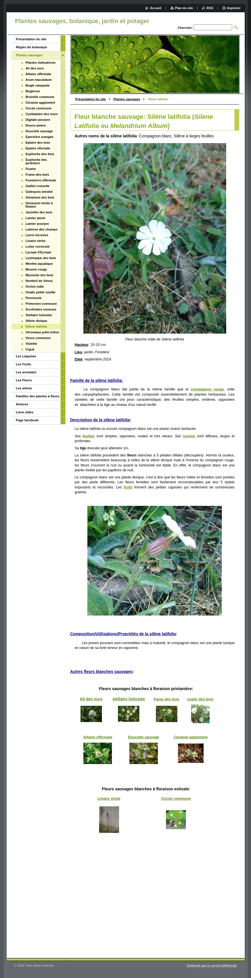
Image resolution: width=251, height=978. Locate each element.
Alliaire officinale (97, 737)
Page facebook (27, 420)
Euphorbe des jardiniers (36, 161)
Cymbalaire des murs (42, 114)
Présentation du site (90, 99)
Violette (31, 343)
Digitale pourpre (38, 119)
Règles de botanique (31, 47)
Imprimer (234, 8)
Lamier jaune (35, 218)
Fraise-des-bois (37, 174)
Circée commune (176, 798)
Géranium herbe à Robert (39, 204)
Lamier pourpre (37, 223)
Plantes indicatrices (41, 62)
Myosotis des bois (39, 275)
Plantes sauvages (126, 99)
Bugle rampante (38, 85)
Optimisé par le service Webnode (212, 965)
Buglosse (33, 91)
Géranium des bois (40, 197)
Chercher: (185, 27)
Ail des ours (91, 699)
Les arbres (24, 388)
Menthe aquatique (39, 263)
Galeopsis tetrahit (39, 191)
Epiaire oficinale (38, 148)
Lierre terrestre (37, 235)
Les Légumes (26, 356)
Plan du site (184, 8)
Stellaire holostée (39, 315)
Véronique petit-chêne (42, 332)
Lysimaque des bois (41, 258)
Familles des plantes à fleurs (37, 396)
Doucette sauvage (143, 737)
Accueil (155, 8)
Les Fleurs (24, 380)
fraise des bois (166, 699)
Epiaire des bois (38, 142)
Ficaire (31, 169)
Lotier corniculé (38, 246)
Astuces (22, 404)
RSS (210, 8)
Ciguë (30, 349)
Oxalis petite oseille (40, 292)
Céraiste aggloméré (191, 737)
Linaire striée (109, 798)
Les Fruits (23, 364)
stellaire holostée (128, 699)
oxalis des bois (200, 699)
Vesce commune (38, 338)
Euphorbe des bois (40, 154)
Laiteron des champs (42, 229)
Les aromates (26, 372)
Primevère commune (41, 303)
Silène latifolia (36, 326)
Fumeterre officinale (41, 180)
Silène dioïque (36, 320)
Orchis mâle (35, 286)
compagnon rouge (207, 389)
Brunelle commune (40, 97)
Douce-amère (36, 125)
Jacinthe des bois (39, 212)
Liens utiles (25, 412)
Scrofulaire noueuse (41, 309)
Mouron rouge (36, 269)
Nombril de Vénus (39, 280)
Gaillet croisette (38, 186)
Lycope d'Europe (38, 252)
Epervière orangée (40, 137)
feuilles (89, 436)
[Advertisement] (155, 908)
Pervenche (34, 298)
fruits (128, 487)
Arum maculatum (39, 79)
